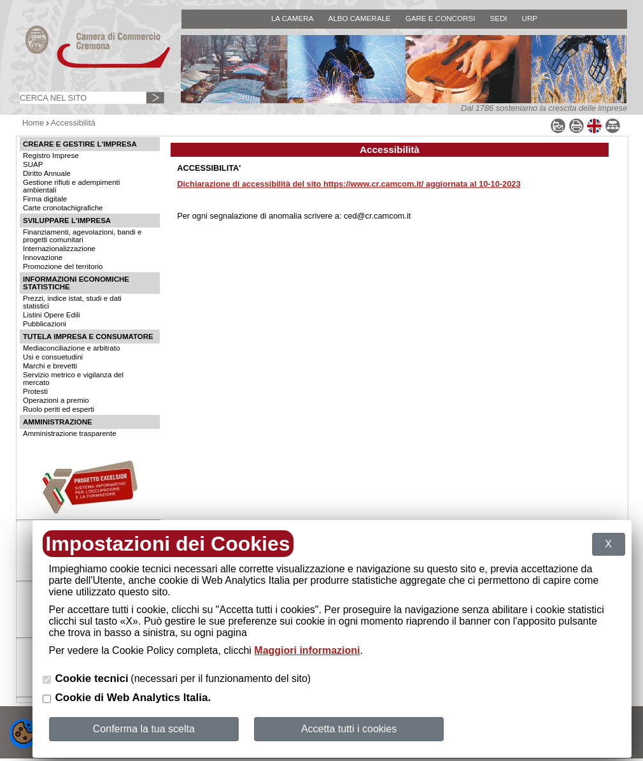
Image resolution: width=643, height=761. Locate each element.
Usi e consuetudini (53, 357)
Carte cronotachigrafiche (62, 208)
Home (33, 122)
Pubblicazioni (44, 324)
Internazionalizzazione (59, 248)
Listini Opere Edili (51, 315)
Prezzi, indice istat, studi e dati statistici (72, 302)
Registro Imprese (51, 155)
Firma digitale (45, 199)
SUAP (33, 164)
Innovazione (42, 257)
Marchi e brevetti (50, 366)
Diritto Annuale (47, 173)
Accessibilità (73, 122)
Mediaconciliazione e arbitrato (71, 348)
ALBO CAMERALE (359, 18)
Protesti (35, 391)
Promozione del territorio (62, 266)
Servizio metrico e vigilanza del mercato (73, 378)
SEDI (498, 18)
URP (530, 18)
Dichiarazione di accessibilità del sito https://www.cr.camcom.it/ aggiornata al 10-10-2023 (348, 184)
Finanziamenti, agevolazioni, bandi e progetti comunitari (82, 235)
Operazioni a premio (56, 400)
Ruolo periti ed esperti (58, 409)
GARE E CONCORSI (441, 18)
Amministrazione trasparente (70, 433)
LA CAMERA (292, 18)
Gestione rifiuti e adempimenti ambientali (71, 186)
